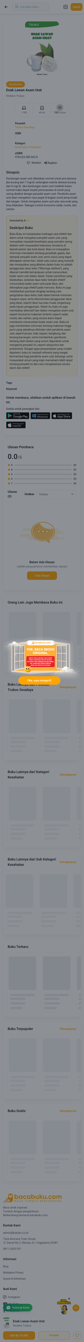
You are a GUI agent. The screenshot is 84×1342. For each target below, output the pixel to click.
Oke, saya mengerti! (39, 680)
